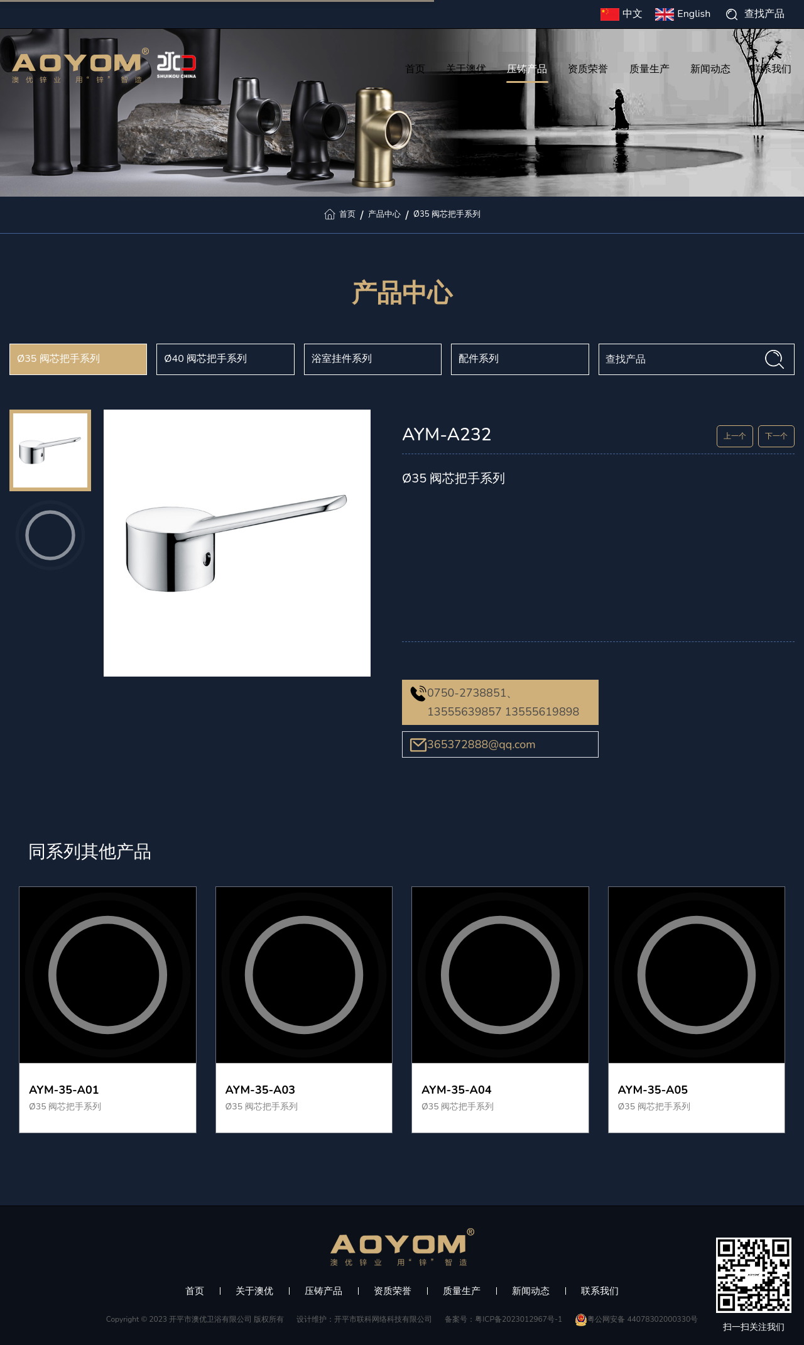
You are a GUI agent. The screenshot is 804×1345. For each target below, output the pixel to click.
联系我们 (771, 70)
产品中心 (384, 214)
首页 (415, 70)
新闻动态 (710, 70)
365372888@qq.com (481, 744)
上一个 (735, 436)
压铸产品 (527, 70)
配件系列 (479, 359)
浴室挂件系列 (342, 359)
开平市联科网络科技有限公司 (383, 1319)
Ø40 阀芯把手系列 (205, 359)
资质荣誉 (588, 70)
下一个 (776, 436)
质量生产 (649, 70)
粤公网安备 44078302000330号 (636, 1319)
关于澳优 (466, 70)
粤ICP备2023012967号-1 (518, 1319)
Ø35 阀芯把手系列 (447, 214)
